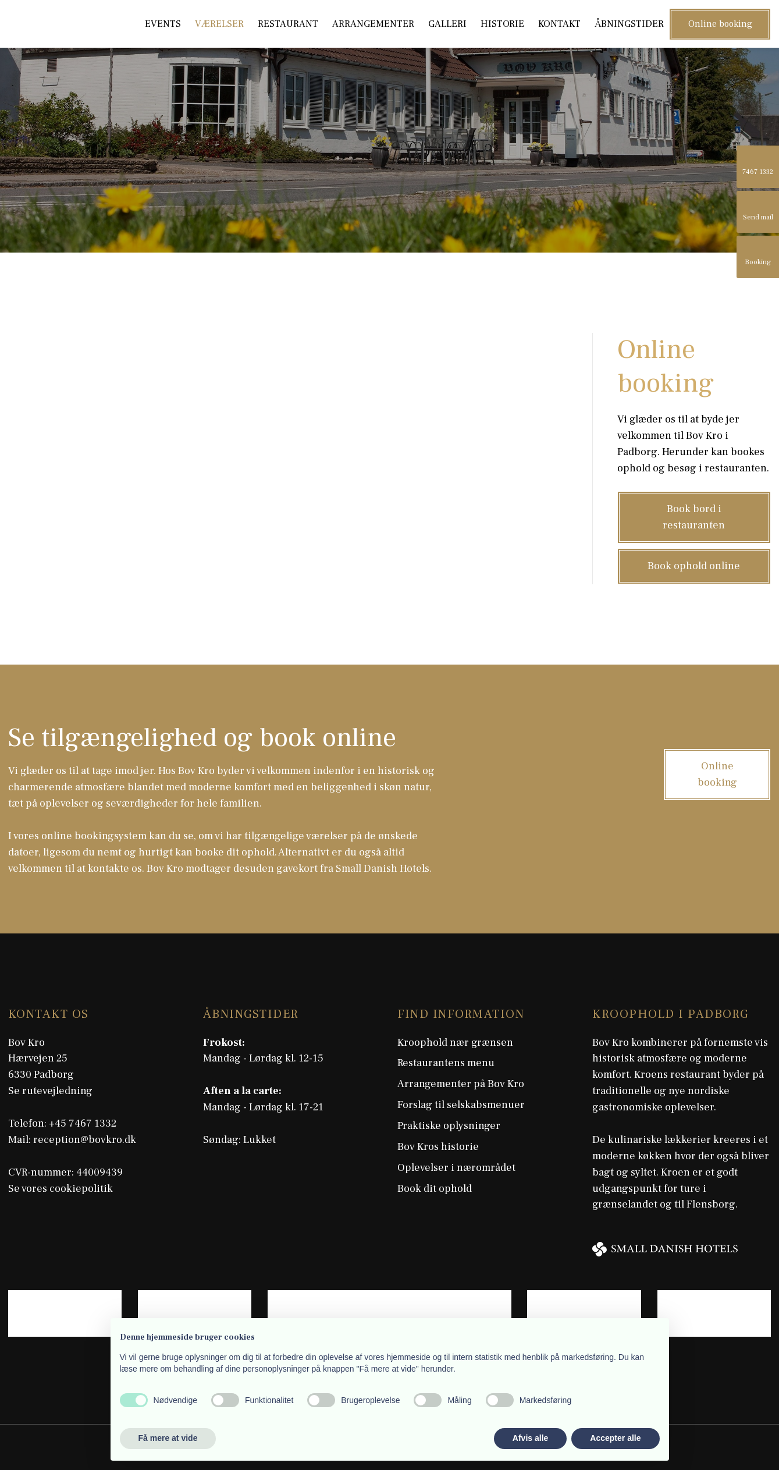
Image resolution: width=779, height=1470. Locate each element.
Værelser (219, 23)
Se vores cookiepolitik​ (60, 1188)
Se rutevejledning (50, 1091)
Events (163, 23)
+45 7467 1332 (82, 1123)
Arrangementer (373, 23)
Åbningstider (629, 23)
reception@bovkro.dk (84, 1139)
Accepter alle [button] (615, 1438)
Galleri (447, 23)
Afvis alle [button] (530, 1438)
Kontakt (559, 23)
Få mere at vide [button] (168, 1438)
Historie (502, 23)
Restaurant (288, 23)
